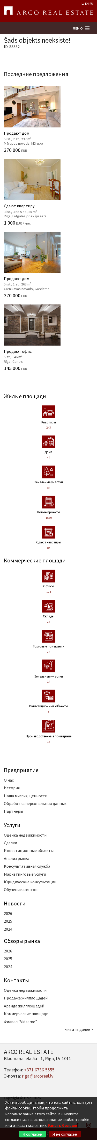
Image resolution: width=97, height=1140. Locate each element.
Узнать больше (62, 1125)
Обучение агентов (21, 889)
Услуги (12, 825)
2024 (8, 929)
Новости (15, 903)
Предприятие (21, 770)
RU (91, 3)
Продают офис (48, 337)
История (12, 787)
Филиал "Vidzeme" (20, 1021)
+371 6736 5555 (39, 1070)
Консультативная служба (27, 866)
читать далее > (79, 1029)
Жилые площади (25, 396)
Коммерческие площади (35, 560)
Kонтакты (16, 980)
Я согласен (32, 1134)
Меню (78, 28)
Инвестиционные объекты (29, 850)
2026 (8, 913)
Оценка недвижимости (25, 835)
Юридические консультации (30, 881)
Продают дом (48, 119)
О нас (9, 780)
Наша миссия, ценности (25, 795)
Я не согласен (65, 1134)
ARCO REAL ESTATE (48, 11)
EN (87, 3)
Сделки (10, 842)
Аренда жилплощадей (24, 1005)
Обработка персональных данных (35, 803)
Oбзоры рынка (22, 940)
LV (82, 3)
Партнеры (13, 811)
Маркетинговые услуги (25, 874)
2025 (8, 921)
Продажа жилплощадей (26, 997)
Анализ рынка (16, 858)
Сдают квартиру (48, 192)
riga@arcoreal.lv (37, 1076)
